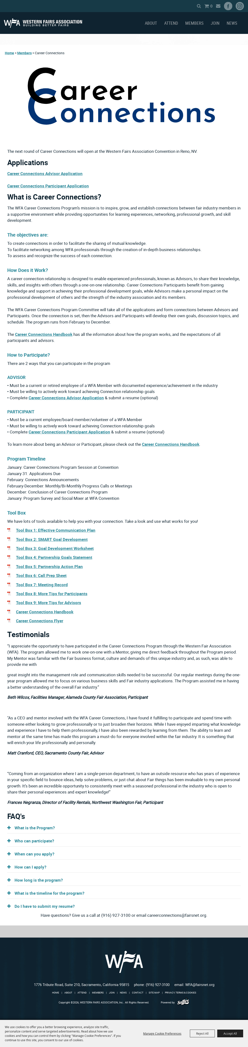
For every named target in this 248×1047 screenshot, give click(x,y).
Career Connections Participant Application (48, 186)
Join (215, 23)
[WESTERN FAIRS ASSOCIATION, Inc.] (43, 23)
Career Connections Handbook (43, 334)
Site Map (154, 992)
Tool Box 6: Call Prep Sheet (41, 575)
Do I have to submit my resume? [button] (45, 906)
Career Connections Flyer (39, 621)
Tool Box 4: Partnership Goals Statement (54, 557)
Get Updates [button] (212, 6)
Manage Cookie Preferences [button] (162, 1033)
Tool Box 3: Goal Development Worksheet (55, 548)
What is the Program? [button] (35, 828)
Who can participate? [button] (34, 841)
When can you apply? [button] (34, 854)
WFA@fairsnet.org (199, 984)
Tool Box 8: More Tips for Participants (51, 593)
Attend (171, 23)
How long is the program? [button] (39, 880)
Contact (137, 992)
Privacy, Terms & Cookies (180, 992)
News (232, 23)
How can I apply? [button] (30, 867)
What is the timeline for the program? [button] (49, 893)
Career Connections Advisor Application (45, 173)
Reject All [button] (202, 1033)
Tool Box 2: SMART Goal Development (52, 539)
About (151, 23)
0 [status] (205, 6)
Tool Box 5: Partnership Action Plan (49, 566)
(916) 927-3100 (158, 984)
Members (194, 23)
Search (193, 6)
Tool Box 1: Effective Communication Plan (55, 530)
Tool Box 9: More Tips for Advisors (48, 602)
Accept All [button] (230, 1033)
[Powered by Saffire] (183, 1002)
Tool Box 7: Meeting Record (42, 584)
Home (9, 53)
